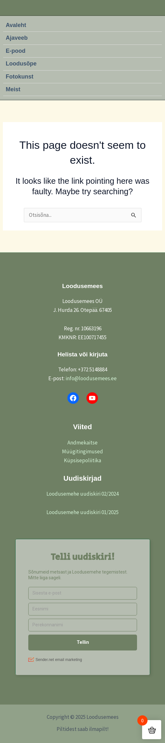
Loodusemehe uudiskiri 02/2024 (82, 493)
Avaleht (16, 25)
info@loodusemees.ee (91, 378)
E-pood (15, 51)
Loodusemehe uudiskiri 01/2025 (82, 512)
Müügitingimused (82, 451)
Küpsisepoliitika (82, 460)
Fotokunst (19, 76)
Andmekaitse (82, 442)
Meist (13, 89)
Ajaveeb (17, 38)
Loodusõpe (21, 63)
